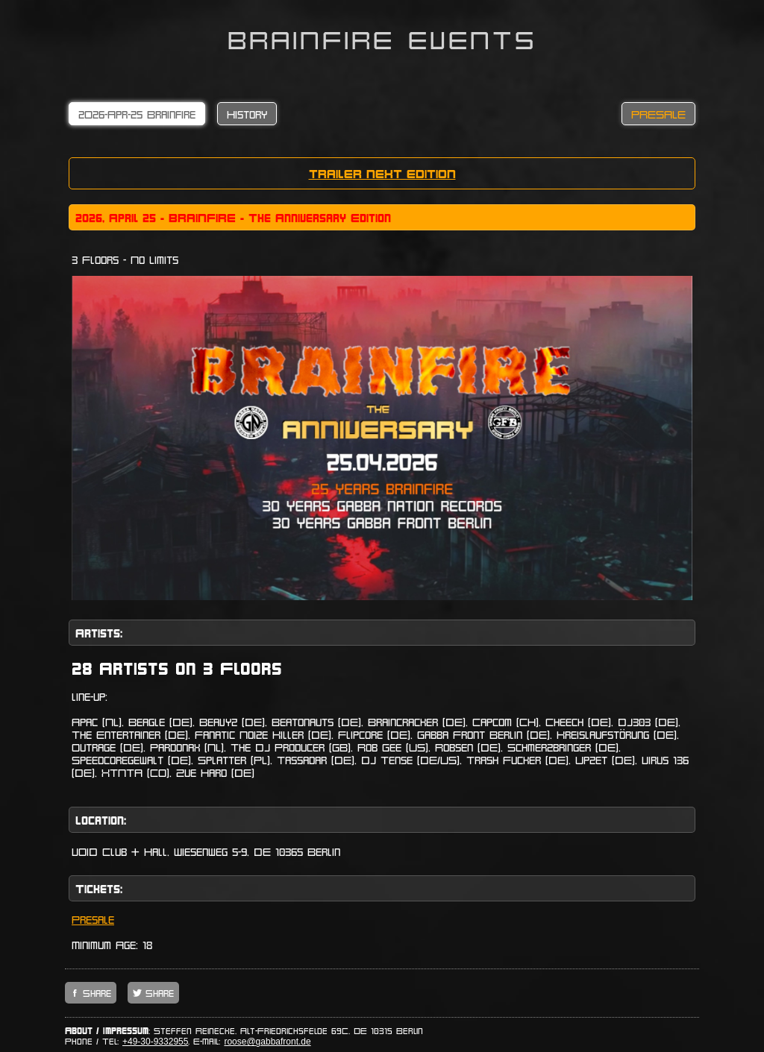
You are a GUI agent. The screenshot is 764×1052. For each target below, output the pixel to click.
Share (95, 992)
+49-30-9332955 (155, 1041)
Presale (93, 919)
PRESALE (658, 113)
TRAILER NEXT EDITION (382, 173)
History (247, 113)
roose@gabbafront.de (267, 1041)
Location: (100, 819)
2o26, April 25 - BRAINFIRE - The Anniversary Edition (233, 217)
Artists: (98, 632)
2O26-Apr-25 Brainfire (136, 113)
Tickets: (98, 888)
